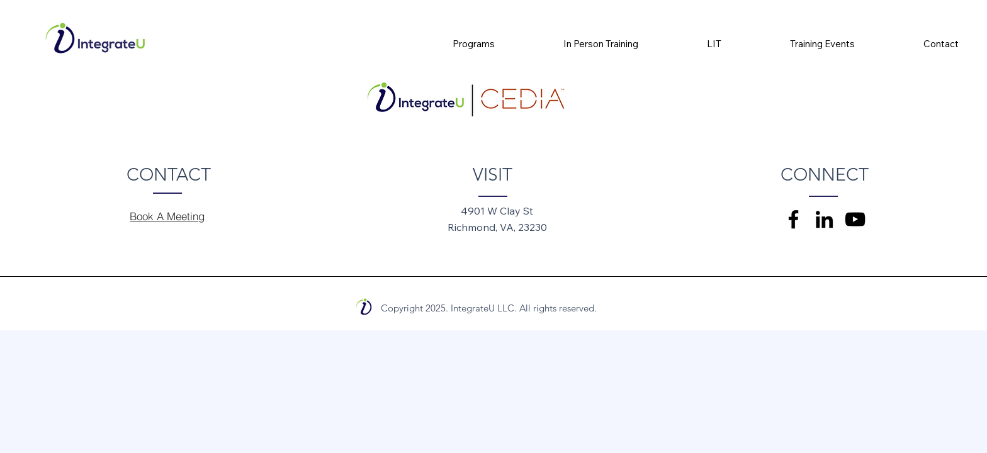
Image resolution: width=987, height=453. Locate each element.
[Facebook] (793, 219)
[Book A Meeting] (167, 216)
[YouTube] (855, 219)
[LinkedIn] (824, 219)
